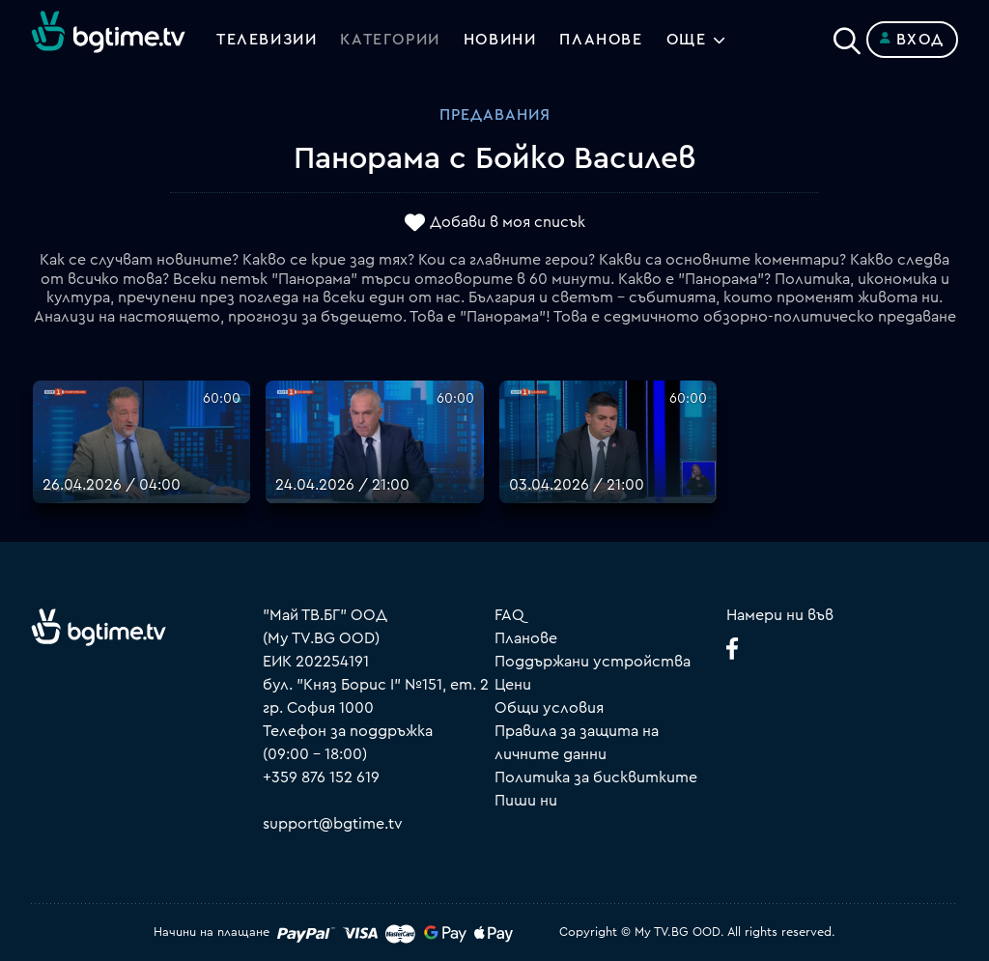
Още (686, 39)
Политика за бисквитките (595, 777)
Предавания (495, 115)
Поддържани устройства (592, 661)
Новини (500, 39)
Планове (525, 638)
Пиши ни (525, 800)
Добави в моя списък (507, 223)
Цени (512, 684)
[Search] (847, 35)
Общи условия (549, 708)
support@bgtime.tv (333, 824)
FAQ (509, 615)
